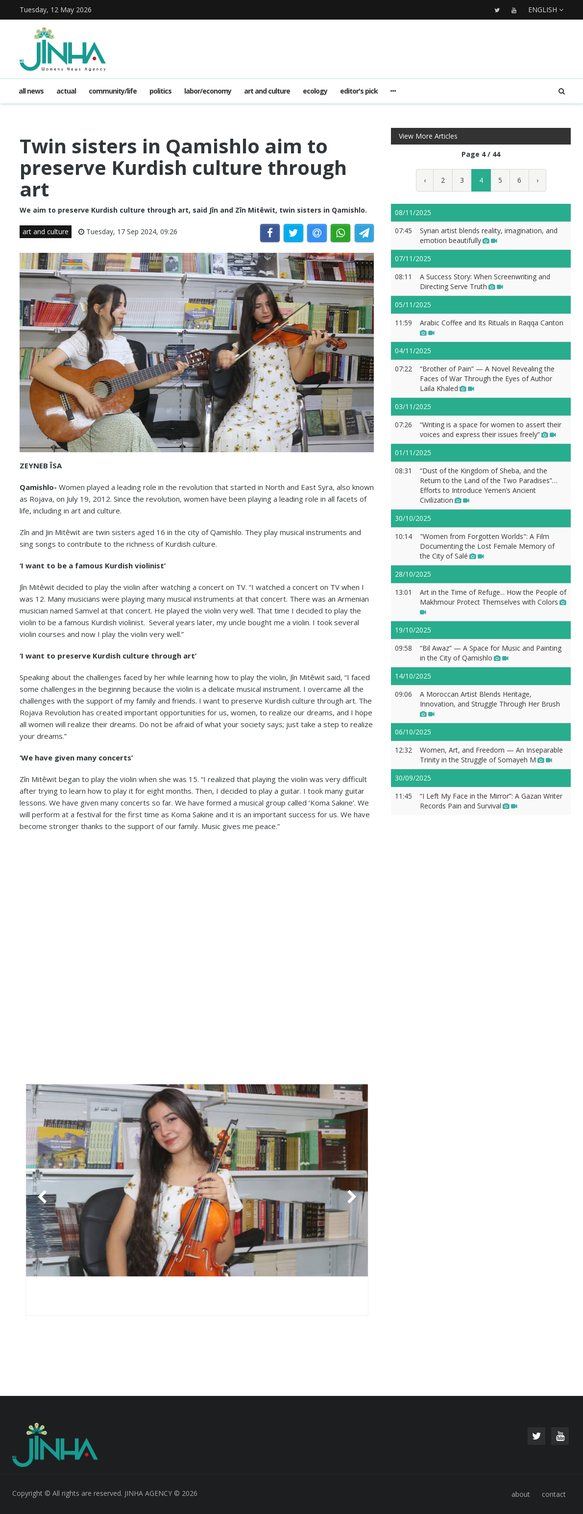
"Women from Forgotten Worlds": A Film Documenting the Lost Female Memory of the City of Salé (487, 546)
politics (160, 91)
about (520, 1494)
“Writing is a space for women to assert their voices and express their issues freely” (490, 429)
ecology (315, 91)
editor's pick (359, 91)
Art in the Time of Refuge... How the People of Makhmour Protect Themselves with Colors (493, 601)
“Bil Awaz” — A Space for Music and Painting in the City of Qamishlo (490, 652)
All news (31, 91)
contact (554, 1494)
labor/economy (207, 91)
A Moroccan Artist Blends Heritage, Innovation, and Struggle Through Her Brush (490, 703)
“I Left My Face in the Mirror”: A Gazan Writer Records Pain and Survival (491, 800)
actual (66, 91)
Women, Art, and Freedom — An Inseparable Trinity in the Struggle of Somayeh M (491, 754)
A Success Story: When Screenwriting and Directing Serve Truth (485, 281)
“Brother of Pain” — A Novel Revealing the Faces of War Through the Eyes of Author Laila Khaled (487, 378)
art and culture (267, 91)
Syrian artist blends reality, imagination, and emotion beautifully (489, 235)
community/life (113, 91)
